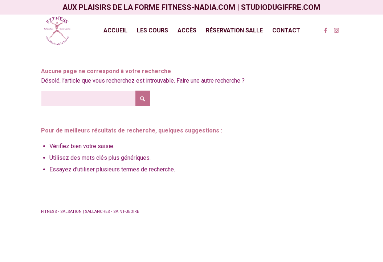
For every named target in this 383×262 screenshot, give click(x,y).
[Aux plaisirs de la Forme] (57, 30)
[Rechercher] (95, 98)
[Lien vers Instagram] (336, 30)
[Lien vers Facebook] (325, 30)
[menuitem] (115, 30)
